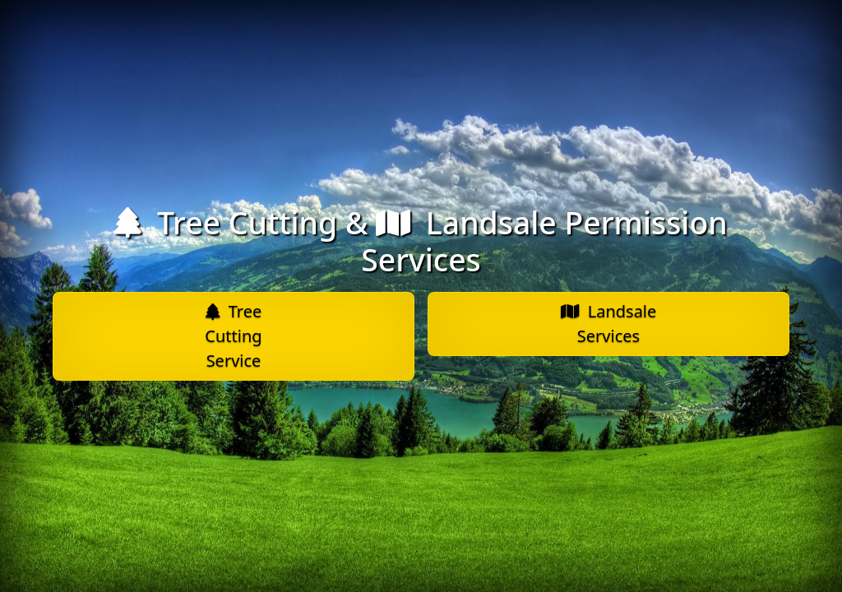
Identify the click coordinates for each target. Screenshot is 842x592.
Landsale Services (609, 323)
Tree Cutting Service (233, 336)
